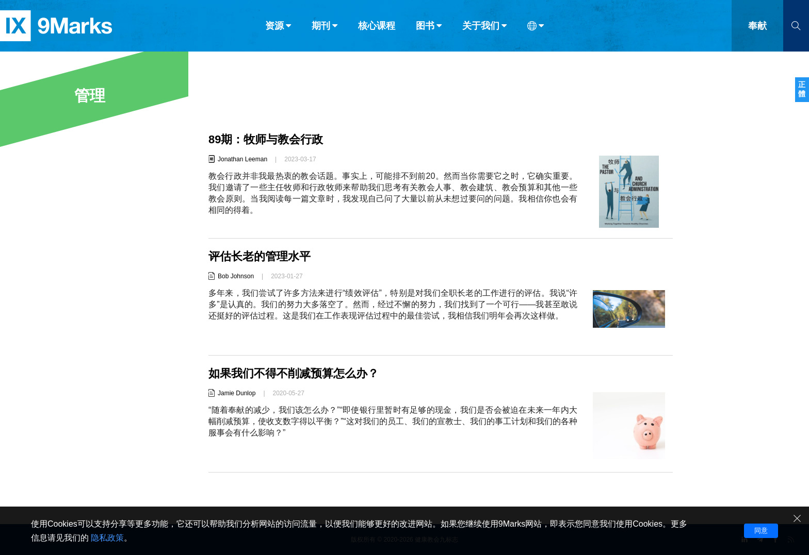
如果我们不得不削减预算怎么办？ (293, 373)
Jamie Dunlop (236, 393)
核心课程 (376, 30)
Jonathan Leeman (242, 159)
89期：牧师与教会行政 (265, 139)
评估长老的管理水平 (259, 256)
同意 (761, 530)
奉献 (757, 30)
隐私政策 (107, 537)
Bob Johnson (236, 276)
